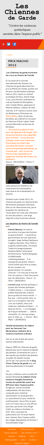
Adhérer (22, 436)
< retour (9, 54)
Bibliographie (11, 439)
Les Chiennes (22, 12)
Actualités (12, 429)
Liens (23, 439)
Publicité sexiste (27, 429)
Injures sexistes (10, 432)
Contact (11, 436)
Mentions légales (22, 443)
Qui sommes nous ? (29, 432)
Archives (32, 439)
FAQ (32, 436)
